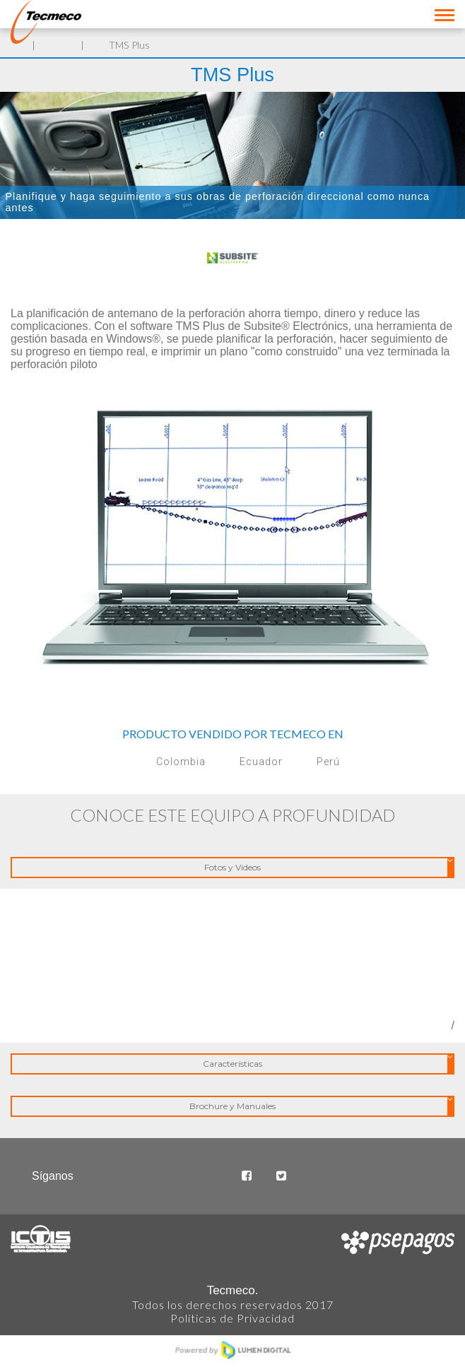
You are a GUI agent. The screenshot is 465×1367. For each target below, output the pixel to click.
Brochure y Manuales (321, 1106)
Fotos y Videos (328, 867)
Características (328, 1064)
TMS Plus (129, 45)
